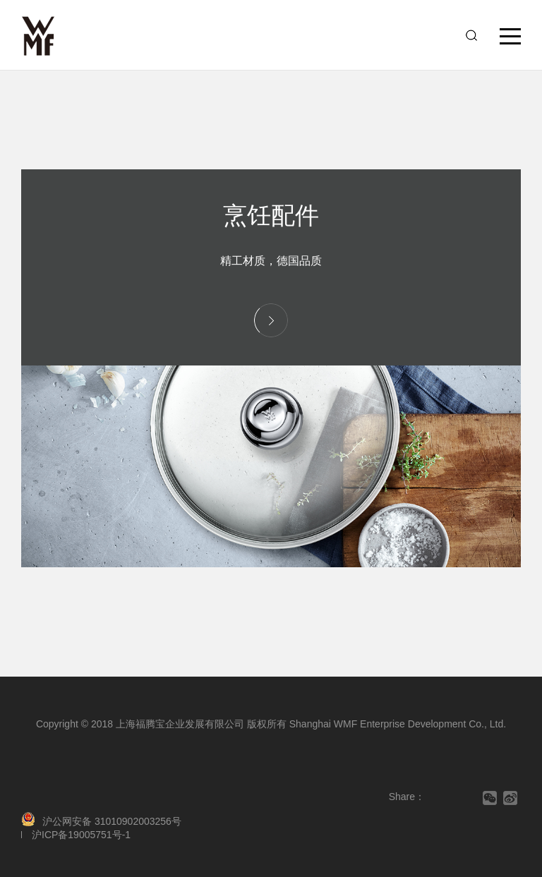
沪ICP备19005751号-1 (81, 834)
